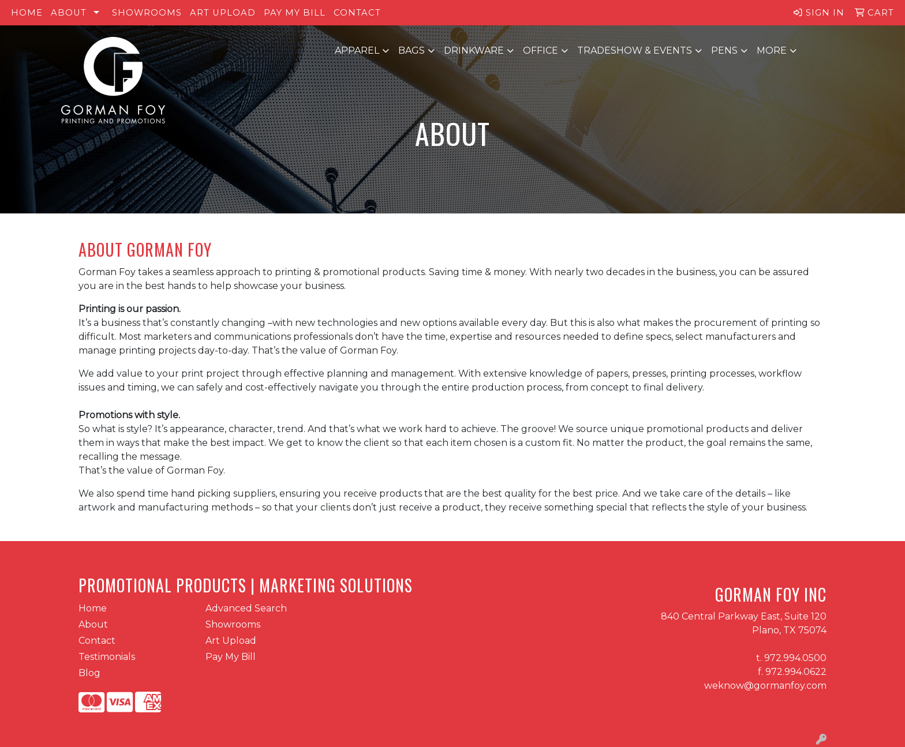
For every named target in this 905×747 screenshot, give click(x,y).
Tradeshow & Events (634, 50)
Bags (411, 50)
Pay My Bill (295, 12)
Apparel (357, 50)
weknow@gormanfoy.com (765, 685)
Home (27, 12)
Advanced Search (246, 608)
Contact (357, 12)
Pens (724, 50)
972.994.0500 (795, 657)
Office (540, 50)
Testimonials (106, 656)
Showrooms (147, 12)
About (69, 12)
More (772, 50)
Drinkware (474, 50)
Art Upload (223, 12)
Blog (89, 672)
